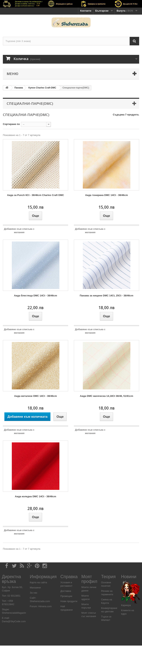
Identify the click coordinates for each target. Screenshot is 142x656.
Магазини (35, 587)
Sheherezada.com (40, 601)
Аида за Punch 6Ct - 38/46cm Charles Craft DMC (35, 195)
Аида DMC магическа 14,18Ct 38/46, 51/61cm (106, 396)
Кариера (126, 605)
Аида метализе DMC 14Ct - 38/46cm (35, 396)
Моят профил (89, 579)
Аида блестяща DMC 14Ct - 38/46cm (35, 295)
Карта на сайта (38, 582)
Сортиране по (11, 124)
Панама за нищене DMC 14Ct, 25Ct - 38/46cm (106, 295)
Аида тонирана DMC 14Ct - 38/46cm (106, 195)
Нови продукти (68, 601)
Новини (128, 576)
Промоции (66, 596)
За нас (33, 592)
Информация (43, 576)
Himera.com (45, 606)
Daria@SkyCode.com (14, 621)
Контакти (85, 10)
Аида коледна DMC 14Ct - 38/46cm (35, 496)
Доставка (65, 591)
